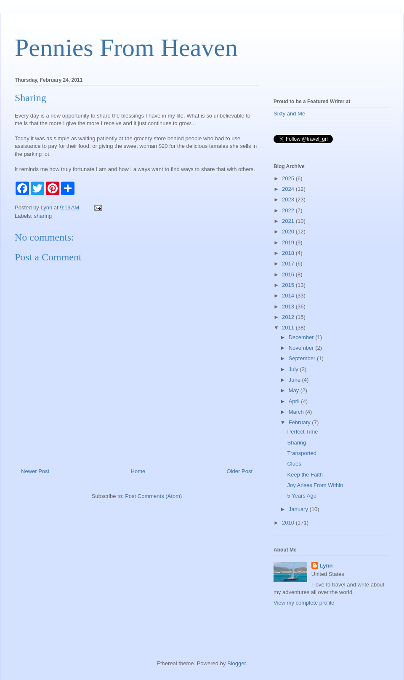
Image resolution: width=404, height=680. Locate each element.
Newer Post (35, 471)
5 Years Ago (301, 496)
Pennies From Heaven (126, 48)
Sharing (296, 442)
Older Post (239, 471)
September (303, 358)
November (302, 348)
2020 (289, 231)
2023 (289, 199)
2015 (289, 285)
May (294, 390)
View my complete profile (304, 603)
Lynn (326, 565)
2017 (289, 263)
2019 (289, 242)
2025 (289, 178)
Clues (294, 463)
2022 (289, 210)
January (299, 509)
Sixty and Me (289, 113)
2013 (289, 306)
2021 (289, 221)
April (295, 401)
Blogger (236, 663)
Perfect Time (302, 431)
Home (138, 471)
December (302, 337)
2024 (289, 189)
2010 (289, 522)
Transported (301, 453)
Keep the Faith (305, 474)
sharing (43, 216)
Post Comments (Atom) (153, 496)
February (300, 422)
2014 (289, 295)
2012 (289, 317)
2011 (289, 327)
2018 (289, 253)
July (294, 369)
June (295, 380)
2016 (289, 274)
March (297, 412)
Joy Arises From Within (315, 485)
